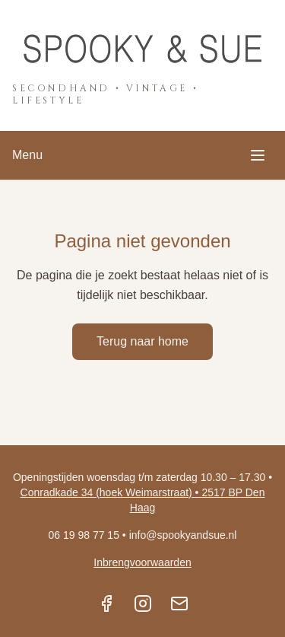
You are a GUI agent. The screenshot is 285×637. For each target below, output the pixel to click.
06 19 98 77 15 (84, 535)
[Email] (179, 603)
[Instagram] (143, 603)
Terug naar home (142, 341)
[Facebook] (106, 603)
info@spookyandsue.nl (183, 535)
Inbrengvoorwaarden (142, 562)
